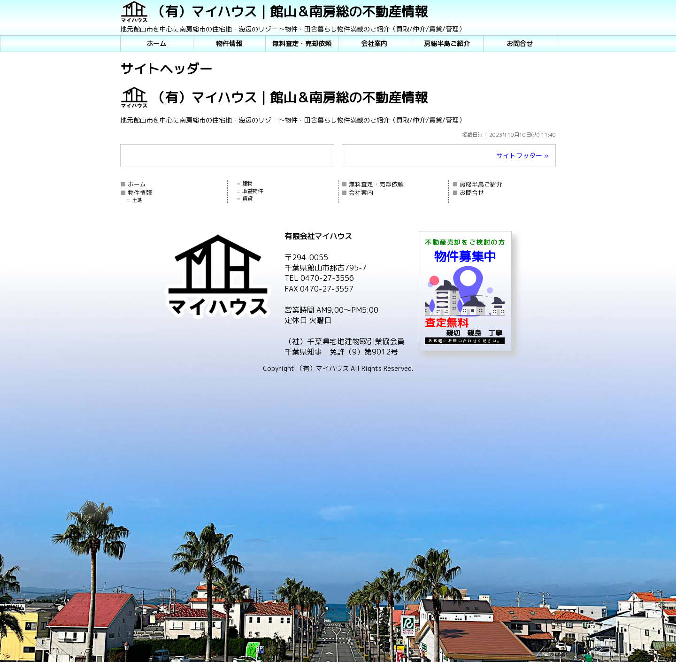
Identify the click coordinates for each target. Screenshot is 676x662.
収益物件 (252, 191)
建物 (247, 183)
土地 (137, 200)
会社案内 (374, 43)
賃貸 (247, 198)
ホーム (156, 43)
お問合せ (520, 43)
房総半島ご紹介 (447, 43)
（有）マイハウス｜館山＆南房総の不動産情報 (290, 11)
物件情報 (229, 43)
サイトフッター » (522, 155)
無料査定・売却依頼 (301, 43)
